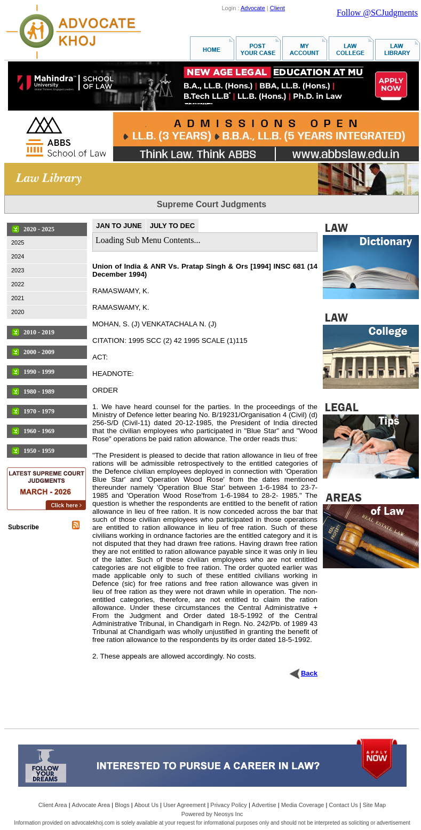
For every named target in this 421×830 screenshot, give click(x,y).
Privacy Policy (228, 805)
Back (309, 673)
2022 (17, 284)
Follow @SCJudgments (377, 12)
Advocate (253, 8)
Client (277, 8)
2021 (17, 298)
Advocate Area (91, 805)
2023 (17, 270)
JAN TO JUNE (119, 226)
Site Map (374, 805)
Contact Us (343, 805)
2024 (17, 256)
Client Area (52, 805)
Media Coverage (302, 805)
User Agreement (184, 805)
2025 (17, 242)
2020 (17, 312)
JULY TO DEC (172, 226)
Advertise (264, 805)
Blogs (122, 805)
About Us (146, 805)
